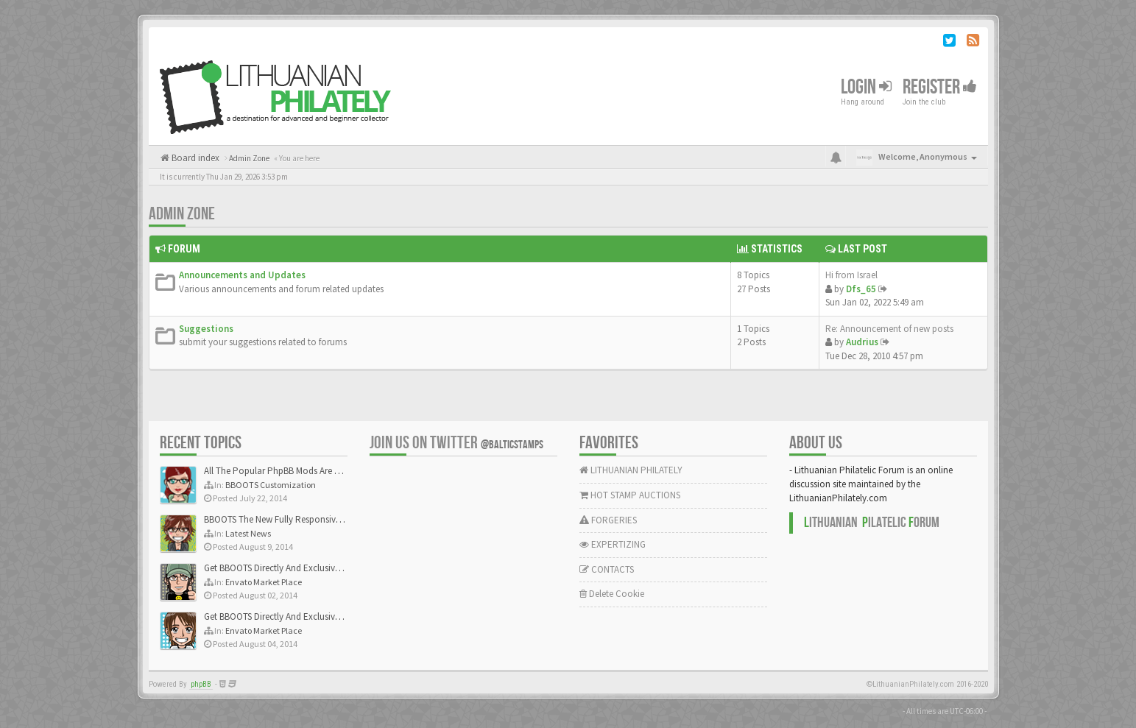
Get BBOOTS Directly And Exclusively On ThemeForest (309, 568)
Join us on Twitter (456, 442)
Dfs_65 (861, 289)
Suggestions (206, 328)
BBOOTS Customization (270, 484)
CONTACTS (606, 569)
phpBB (201, 684)
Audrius (862, 342)
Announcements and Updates (242, 275)
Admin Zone (182, 214)
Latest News (248, 533)
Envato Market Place (263, 581)
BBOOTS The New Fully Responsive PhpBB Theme (301, 519)
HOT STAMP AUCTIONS (629, 495)
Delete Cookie (611, 593)
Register (940, 87)
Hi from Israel (851, 275)
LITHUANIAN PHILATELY (630, 470)
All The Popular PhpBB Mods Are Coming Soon (297, 470)
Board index (194, 158)
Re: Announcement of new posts (889, 328)
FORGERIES (608, 520)
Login (866, 87)
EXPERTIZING (612, 544)
